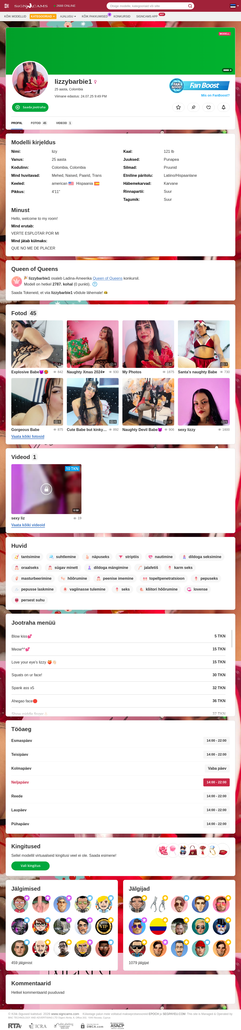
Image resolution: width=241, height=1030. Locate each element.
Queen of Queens (107, 278)
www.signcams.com (65, 1014)
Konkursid (122, 16)
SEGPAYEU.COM (174, 1014)
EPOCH (154, 1014)
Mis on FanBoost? (215, 95)
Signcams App (148, 16)
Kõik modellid (15, 16)
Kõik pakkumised (96, 16)
